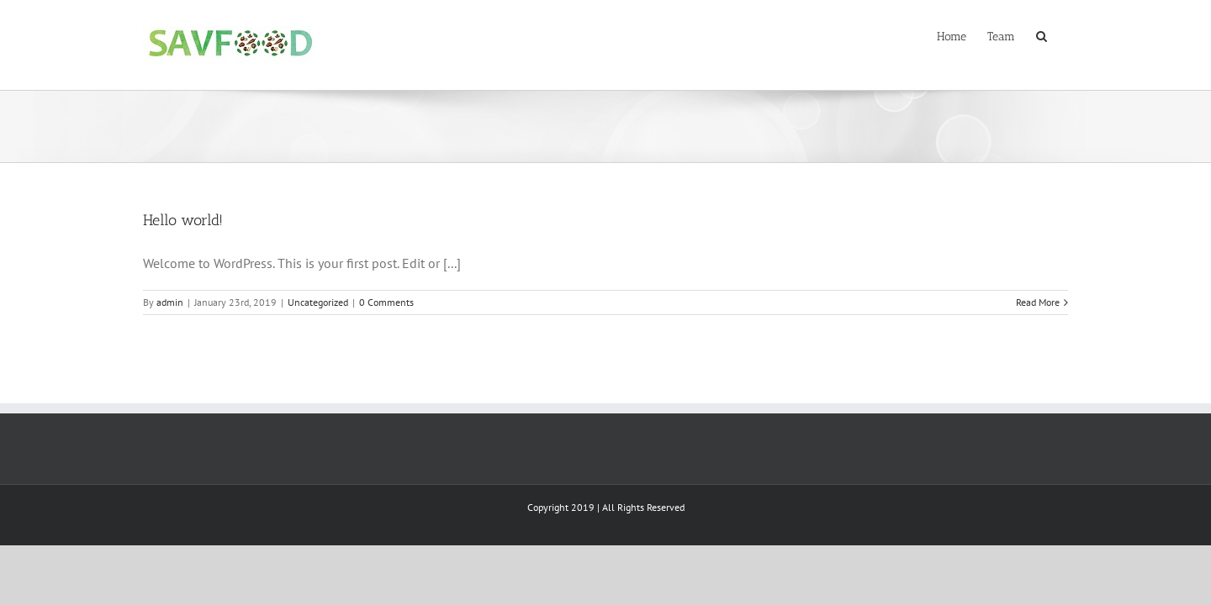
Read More (1038, 302)
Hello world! (183, 220)
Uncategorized (318, 302)
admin (169, 302)
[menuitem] (939, 35)
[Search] (1062, 35)
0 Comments (386, 302)
